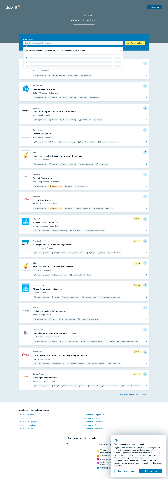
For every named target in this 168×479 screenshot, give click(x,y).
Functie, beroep (28, 39)
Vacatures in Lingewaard (94, 415)
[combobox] (73, 43)
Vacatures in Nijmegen (28, 422)
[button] (135, 43)
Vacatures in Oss (26, 429)
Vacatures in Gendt (27, 418)
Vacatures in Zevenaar (94, 422)
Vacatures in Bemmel (28, 415)
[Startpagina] (13, 7)
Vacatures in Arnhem (28, 425)
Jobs (78, 15)
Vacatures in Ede (91, 425)
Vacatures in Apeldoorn (94, 429)
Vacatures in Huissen (93, 418)
